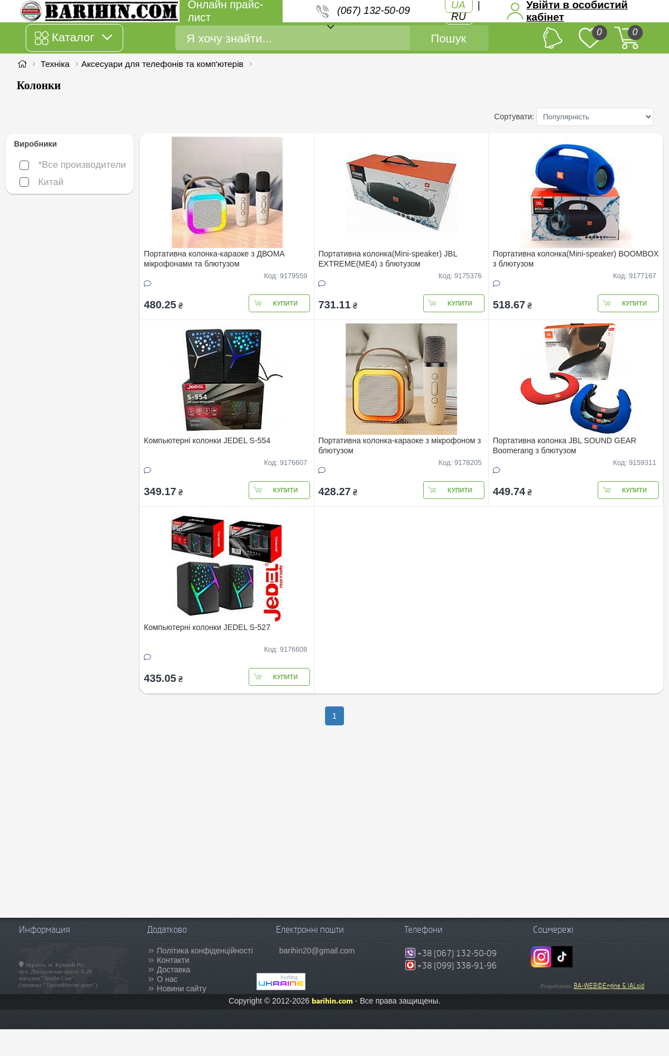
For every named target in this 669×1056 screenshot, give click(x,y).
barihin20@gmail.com (317, 950)
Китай (42, 182)
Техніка (55, 64)
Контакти (173, 960)
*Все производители (73, 164)
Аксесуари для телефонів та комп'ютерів (162, 64)
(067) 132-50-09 (373, 10)
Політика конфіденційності (205, 950)
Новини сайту (181, 988)
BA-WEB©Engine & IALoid (609, 986)
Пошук (448, 38)
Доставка (173, 969)
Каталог (73, 38)
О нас (167, 979)
